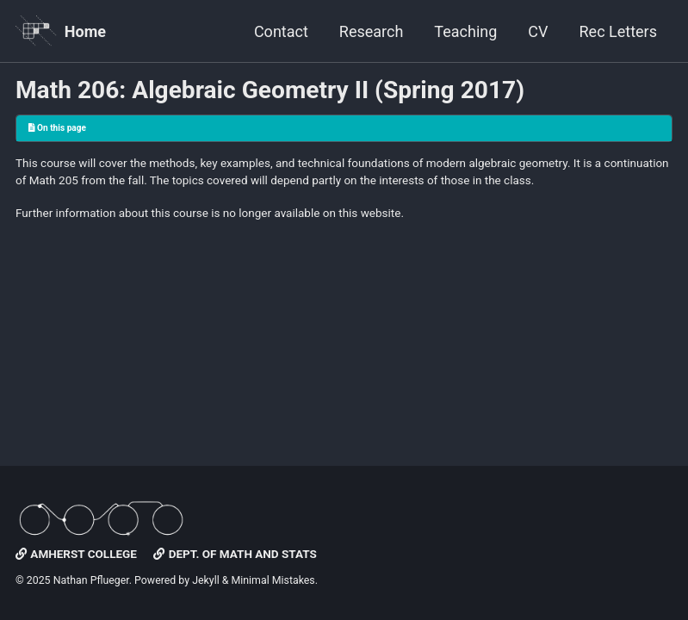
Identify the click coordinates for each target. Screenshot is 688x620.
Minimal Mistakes (272, 580)
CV (538, 31)
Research (371, 31)
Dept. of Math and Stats (235, 554)
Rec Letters (618, 31)
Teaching (465, 31)
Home (85, 31)
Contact (281, 31)
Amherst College (76, 554)
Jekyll (206, 580)
